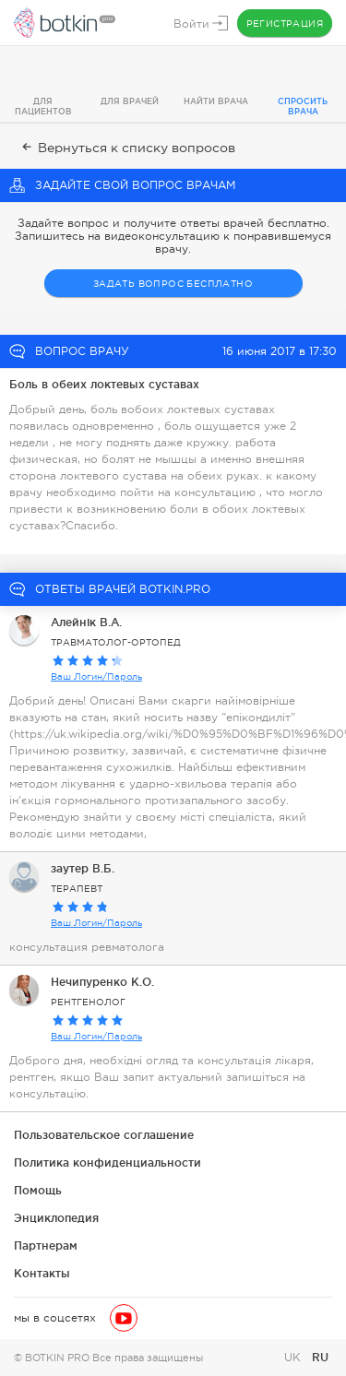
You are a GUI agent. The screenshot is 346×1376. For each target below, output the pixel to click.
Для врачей (130, 101)
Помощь (38, 1190)
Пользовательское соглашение (104, 1135)
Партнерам (46, 1245)
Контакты (42, 1273)
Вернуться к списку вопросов (126, 147)
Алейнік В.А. (86, 622)
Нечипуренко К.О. (102, 982)
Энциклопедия (56, 1218)
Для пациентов (43, 106)
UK (294, 1357)
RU (320, 1357)
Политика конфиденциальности (107, 1162)
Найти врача (216, 101)
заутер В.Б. (82, 868)
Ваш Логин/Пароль (96, 676)
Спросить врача (303, 106)
